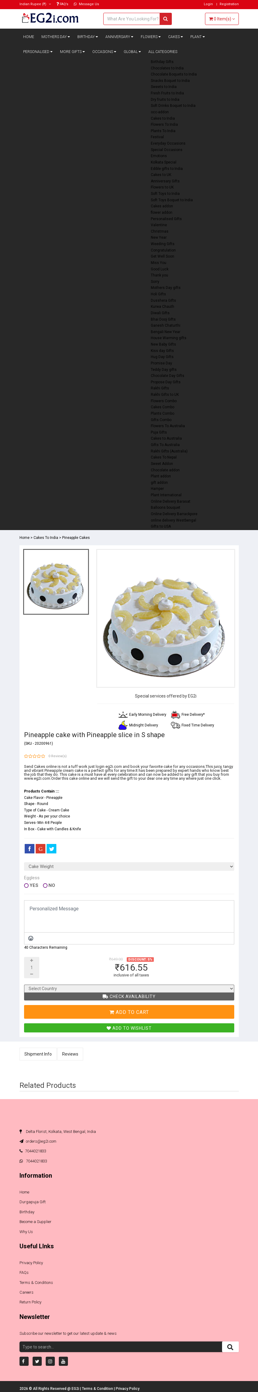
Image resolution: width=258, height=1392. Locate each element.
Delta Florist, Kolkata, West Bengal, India (57, 1131)
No (51, 885)
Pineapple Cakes (76, 538)
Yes (34, 885)
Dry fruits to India (165, 99)
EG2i (76, 1389)
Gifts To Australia (165, 445)
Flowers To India (164, 124)
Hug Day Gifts (162, 357)
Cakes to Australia (166, 438)
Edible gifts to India (167, 169)
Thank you (159, 275)
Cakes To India (46, 538)
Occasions (104, 52)
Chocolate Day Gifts (167, 376)
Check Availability (129, 996)
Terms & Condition (98, 1389)
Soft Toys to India (165, 194)
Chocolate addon (165, 470)
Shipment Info (38, 1054)
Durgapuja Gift (32, 1202)
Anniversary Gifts (165, 181)
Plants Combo (162, 413)
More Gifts (72, 52)
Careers (26, 1292)
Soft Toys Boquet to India (172, 200)
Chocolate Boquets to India (174, 74)
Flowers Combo (164, 401)
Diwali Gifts (160, 313)
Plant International (166, 495)
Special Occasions (166, 150)
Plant (197, 37)
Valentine (159, 225)
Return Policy (30, 1302)
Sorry (155, 281)
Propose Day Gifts (166, 382)
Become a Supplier (35, 1221)
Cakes (175, 37)
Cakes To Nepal (164, 457)
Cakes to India (163, 118)
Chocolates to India (167, 68)
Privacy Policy (31, 1262)
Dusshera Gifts (163, 300)
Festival (157, 137)
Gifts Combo (161, 420)
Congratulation (163, 250)
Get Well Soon (162, 256)
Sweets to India (164, 87)
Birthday (87, 37)
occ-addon (160, 112)
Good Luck (159, 269)
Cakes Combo (162, 407)
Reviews (70, 1054)
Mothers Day (55, 37)
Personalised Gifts (166, 219)
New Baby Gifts (163, 344)
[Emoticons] (31, 938)
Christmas (159, 231)
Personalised (38, 52)
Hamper (157, 489)
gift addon (159, 482)
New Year (159, 237)
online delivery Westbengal (173, 520)
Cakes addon (162, 206)
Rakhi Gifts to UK (165, 394)
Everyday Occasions (168, 143)
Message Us (86, 4)
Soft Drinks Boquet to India (173, 106)
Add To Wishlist (129, 1028)
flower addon (161, 212)
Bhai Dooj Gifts (163, 319)
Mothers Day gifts (166, 288)
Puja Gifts (159, 432)
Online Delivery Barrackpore (174, 514)
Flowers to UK (162, 187)
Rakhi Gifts (160, 388)
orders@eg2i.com (37, 1141)
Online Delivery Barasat (170, 501)
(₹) (35, 4)
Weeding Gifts (163, 244)
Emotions (159, 156)
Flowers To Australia (168, 426)
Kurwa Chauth (162, 306)
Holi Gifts (158, 294)
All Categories (162, 52)
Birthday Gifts (162, 62)
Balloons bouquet (165, 507)
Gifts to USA (161, 526)
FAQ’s (62, 4)
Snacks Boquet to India (170, 81)
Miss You (158, 263)
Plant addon (161, 476)
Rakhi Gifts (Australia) (169, 451)
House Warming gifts (168, 338)
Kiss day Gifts (162, 351)
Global (132, 52)
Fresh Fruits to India (167, 93)
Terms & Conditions (36, 1282)
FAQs (24, 1272)
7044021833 (32, 1151)
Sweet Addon (162, 464)
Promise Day (161, 363)
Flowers (151, 37)
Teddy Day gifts (164, 369)
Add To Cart (129, 1012)
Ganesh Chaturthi (165, 325)
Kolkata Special (163, 162)
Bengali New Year (165, 332)
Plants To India (163, 131)
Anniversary (119, 37)
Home (28, 37)
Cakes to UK (161, 175)
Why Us (26, 1231)
